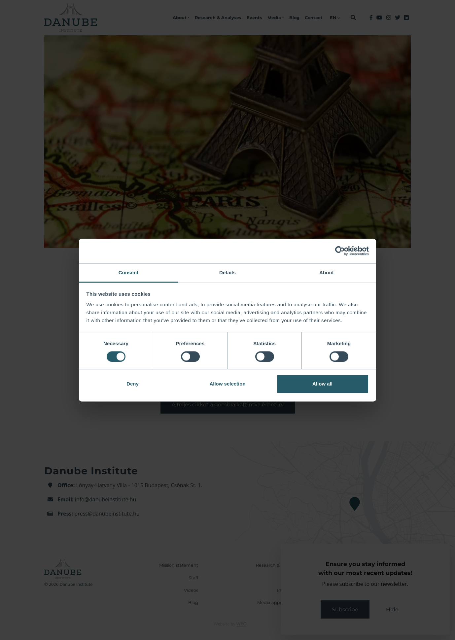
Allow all (322, 384)
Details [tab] (227, 272)
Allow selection (227, 384)
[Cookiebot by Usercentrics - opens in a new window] (340, 251)
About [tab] (326, 272)
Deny (132, 384)
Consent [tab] (129, 272)
